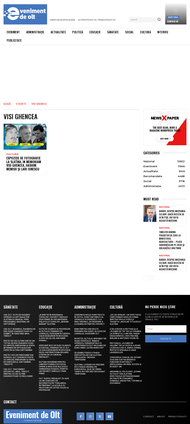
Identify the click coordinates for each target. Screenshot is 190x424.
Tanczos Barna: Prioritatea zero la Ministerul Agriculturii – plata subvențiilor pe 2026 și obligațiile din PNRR (172, 236)
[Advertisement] (95, 71)
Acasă (7, 104)
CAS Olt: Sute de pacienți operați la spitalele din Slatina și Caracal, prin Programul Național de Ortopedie (17, 311)
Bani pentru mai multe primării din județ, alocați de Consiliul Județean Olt (90, 323)
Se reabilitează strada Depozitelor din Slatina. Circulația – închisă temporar (88, 348)
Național (164, 207)
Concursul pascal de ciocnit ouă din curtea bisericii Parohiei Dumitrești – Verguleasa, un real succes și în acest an (125, 354)
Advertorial (173, 17)
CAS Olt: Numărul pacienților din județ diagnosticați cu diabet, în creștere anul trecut (19, 324)
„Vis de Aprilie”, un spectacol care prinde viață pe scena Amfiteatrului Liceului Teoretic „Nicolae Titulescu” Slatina (125, 311)
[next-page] (151, 270)
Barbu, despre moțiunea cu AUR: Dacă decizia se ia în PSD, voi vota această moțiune (172, 215)
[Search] (159, 20)
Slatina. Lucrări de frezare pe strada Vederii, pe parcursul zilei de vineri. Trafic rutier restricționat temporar (89, 361)
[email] (165, 321)
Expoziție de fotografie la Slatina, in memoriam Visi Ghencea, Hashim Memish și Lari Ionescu (23, 164)
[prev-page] (145, 270)
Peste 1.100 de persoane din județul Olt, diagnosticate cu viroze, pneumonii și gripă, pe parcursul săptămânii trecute (19, 352)
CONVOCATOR (172, 21)
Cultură (12, 154)
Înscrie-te (165, 331)
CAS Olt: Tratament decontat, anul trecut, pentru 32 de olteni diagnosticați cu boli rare (18, 364)
